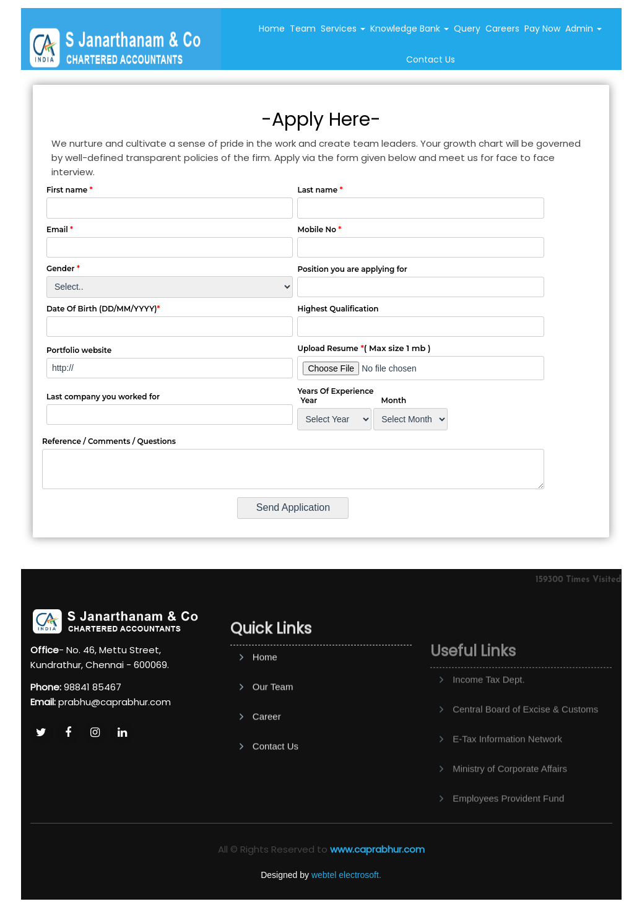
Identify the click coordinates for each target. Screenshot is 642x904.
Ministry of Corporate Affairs (510, 798)
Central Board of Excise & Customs (525, 739)
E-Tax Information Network (507, 768)
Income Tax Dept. (488, 709)
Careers (502, 28)
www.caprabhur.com (377, 849)
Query (467, 28)
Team (303, 28)
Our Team (273, 725)
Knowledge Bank (409, 28)
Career (267, 755)
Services (343, 28)
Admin (583, 28)
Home (272, 28)
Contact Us (430, 59)
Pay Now (542, 28)
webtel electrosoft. (346, 875)
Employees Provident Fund (508, 828)
